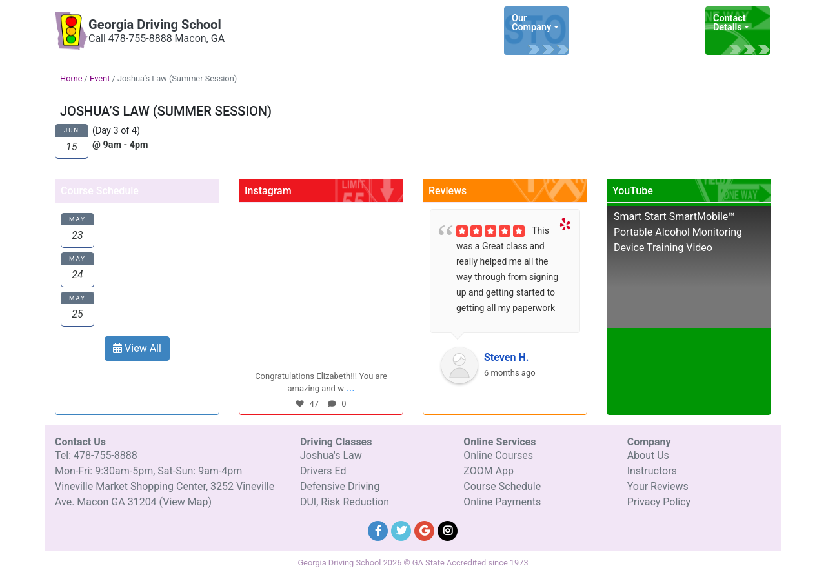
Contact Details (729, 23)
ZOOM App (488, 471)
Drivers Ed (323, 471)
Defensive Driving (339, 486)
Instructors (652, 471)
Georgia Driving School (154, 24)
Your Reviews (658, 486)
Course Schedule (502, 486)
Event (100, 78)
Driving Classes (595, 23)
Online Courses (498, 455)
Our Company (531, 23)
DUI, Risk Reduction (344, 502)
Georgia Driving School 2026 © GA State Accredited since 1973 (412, 562)
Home (71, 78)
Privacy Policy (659, 502)
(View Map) (185, 502)
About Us (648, 455)
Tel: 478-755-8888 (96, 455)
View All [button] (137, 348)
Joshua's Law (331, 455)
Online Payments (502, 502)
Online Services (663, 23)
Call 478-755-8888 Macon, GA (156, 38)
